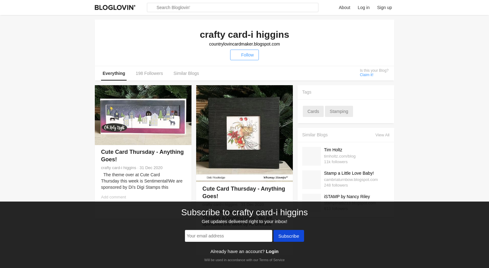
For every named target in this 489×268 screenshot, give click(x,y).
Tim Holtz (333, 149)
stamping (339, 111)
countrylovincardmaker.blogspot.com (244, 43)
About (345, 7)
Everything (114, 73)
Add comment (113, 197)
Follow (244, 54)
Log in (364, 7)
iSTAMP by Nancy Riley (347, 196)
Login (272, 251)
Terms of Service (272, 260)
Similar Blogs (186, 73)
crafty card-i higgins (118, 167)
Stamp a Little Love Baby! (349, 173)
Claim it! (366, 75)
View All (382, 135)
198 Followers (149, 73)
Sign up (384, 7)
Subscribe (288, 236)
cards (313, 111)
